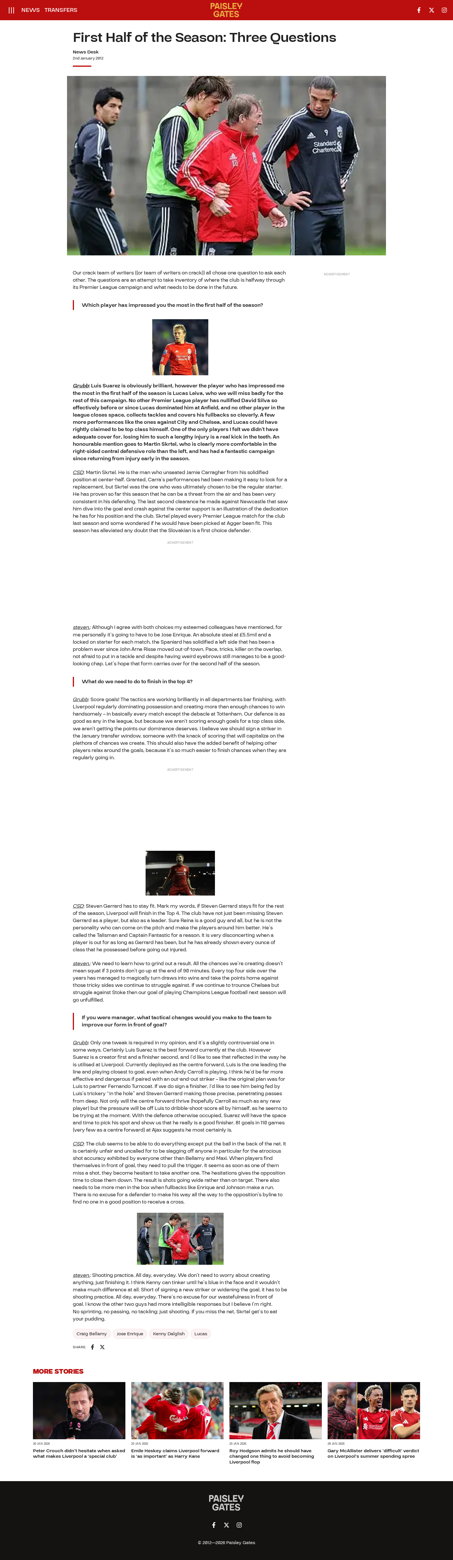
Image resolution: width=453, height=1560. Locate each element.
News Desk (86, 52)
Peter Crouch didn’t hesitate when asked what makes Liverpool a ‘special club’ (79, 1453)
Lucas (200, 1334)
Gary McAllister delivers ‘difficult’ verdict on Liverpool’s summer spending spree (373, 1453)
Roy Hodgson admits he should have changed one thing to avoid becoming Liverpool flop (271, 1456)
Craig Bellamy (92, 1334)
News (30, 10)
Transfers (60, 10)
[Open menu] (11, 10)
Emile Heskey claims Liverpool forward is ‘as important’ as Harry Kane (175, 1453)
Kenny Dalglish (169, 1334)
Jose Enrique (130, 1334)
